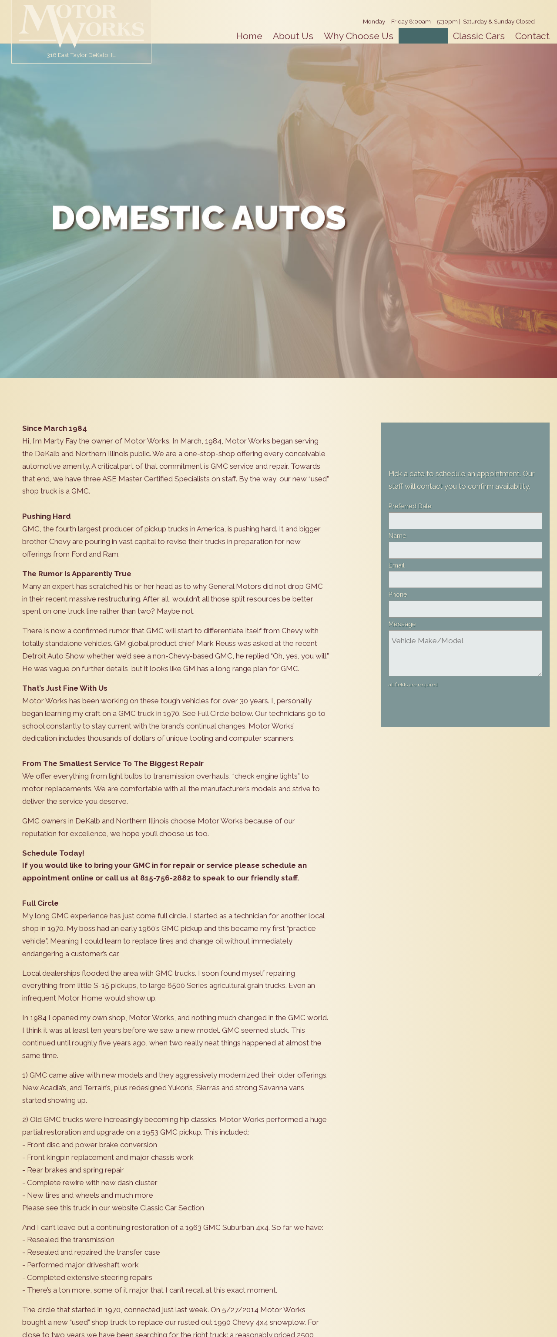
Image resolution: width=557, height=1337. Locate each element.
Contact (532, 35)
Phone (398, 594)
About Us (293, 35)
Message (402, 624)
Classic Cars (479, 35)
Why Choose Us (358, 35)
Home (249, 35)
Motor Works (81, 26)
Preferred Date (410, 506)
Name (397, 535)
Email (397, 565)
